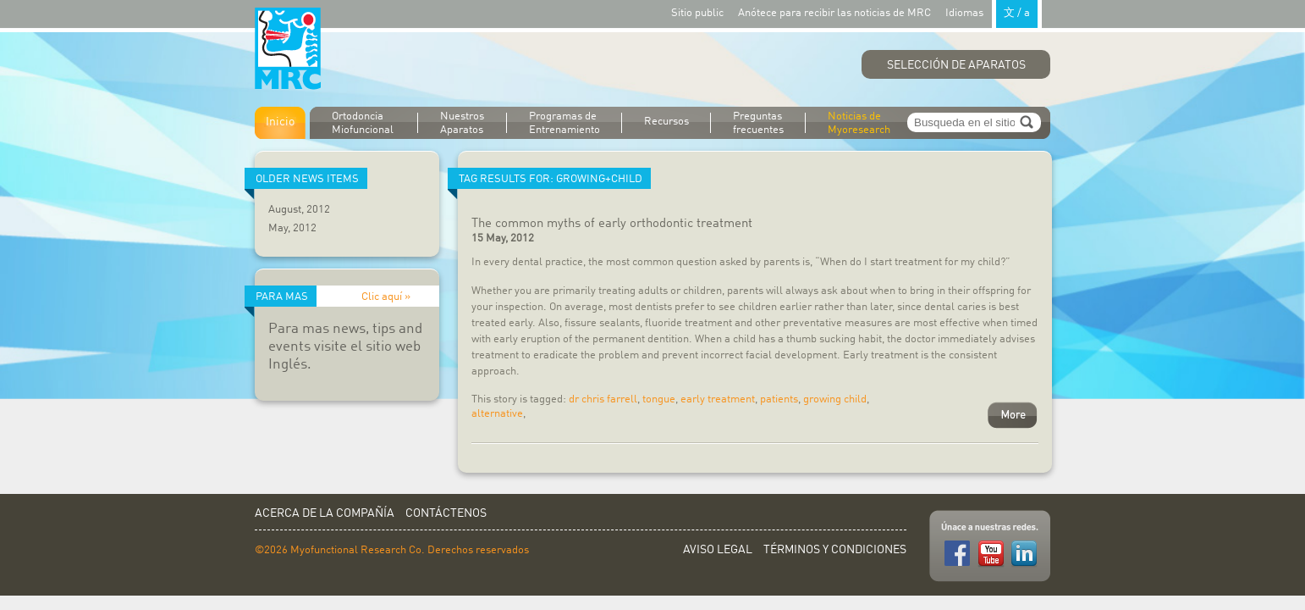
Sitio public (697, 13)
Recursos (666, 121)
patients (779, 399)
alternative (497, 413)
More (1012, 415)
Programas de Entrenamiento (564, 123)
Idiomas (993, 12)
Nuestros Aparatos (462, 123)
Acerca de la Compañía (324, 513)
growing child (835, 399)
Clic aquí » (385, 296)
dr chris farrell (603, 399)
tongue (658, 399)
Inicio (280, 122)
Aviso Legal (717, 550)
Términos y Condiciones (834, 550)
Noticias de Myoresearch (859, 123)
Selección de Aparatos (956, 65)
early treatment (717, 399)
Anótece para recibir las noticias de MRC (834, 13)
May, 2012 (292, 228)
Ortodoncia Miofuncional (363, 123)
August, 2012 (299, 209)
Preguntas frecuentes (758, 123)
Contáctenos (446, 513)
